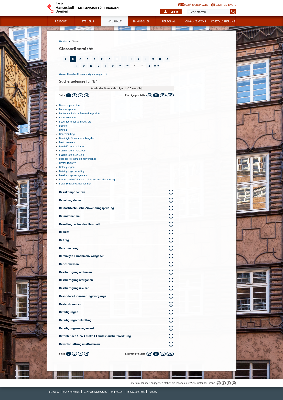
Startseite (54, 391)
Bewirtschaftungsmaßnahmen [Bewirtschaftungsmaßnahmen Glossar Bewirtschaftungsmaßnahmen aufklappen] (79, 344)
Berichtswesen (67, 142)
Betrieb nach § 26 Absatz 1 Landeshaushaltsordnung (87, 179)
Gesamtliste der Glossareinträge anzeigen (81, 74)
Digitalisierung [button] (223, 21)
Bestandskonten (67, 163)
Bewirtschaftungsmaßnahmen (75, 183)
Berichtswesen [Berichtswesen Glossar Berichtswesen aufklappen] (69, 264)
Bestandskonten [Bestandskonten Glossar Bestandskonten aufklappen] (70, 304)
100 (170, 95)
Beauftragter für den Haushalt (75, 121)
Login (174, 12)
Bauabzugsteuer (67, 109)
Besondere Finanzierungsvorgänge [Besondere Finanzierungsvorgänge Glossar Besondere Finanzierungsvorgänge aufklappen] (82, 296)
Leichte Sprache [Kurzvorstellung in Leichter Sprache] (225, 4)
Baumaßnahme (67, 117)
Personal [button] (168, 21)
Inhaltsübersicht (135, 391)
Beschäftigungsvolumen (72, 146)
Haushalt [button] (115, 21)
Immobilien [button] (141, 21)
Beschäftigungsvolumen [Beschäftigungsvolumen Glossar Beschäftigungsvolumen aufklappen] (75, 272)
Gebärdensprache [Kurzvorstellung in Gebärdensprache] (196, 4)
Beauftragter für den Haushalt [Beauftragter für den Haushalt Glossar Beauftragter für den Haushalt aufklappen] (79, 224)
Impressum (117, 391)
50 (162, 95)
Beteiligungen (66, 167)
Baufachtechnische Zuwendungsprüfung (80, 113)
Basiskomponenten (69, 105)
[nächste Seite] (80, 95)
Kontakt (153, 391)
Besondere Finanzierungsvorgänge (77, 158)
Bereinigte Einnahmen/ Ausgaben (77, 138)
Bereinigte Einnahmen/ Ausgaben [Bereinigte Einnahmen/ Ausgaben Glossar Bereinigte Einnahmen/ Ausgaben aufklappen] (82, 256)
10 (149, 95)
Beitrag (63, 130)
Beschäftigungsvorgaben (72, 150)
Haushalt (64, 41)
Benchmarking (67, 134)
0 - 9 (156, 65)
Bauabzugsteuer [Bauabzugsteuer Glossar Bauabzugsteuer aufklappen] (70, 200)
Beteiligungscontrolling (72, 171)
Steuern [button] (88, 21)
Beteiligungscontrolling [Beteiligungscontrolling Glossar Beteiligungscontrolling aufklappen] (75, 320)
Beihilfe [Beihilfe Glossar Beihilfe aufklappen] (64, 232)
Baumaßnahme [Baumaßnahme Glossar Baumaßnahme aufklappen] (69, 216)
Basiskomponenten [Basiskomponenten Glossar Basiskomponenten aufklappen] (72, 192)
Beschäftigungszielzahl (71, 154)
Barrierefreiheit (71, 391)
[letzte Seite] (86, 95)
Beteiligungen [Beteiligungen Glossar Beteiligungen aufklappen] (68, 312)
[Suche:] (211, 11)
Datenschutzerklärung (95, 391)
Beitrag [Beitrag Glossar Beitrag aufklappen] (64, 240)
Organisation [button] (195, 21)
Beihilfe (63, 125)
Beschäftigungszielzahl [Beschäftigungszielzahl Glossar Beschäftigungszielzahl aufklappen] (74, 288)
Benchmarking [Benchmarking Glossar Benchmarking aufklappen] (69, 248)
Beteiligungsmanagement (73, 175)
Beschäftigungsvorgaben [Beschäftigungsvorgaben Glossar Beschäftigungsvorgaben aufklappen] (76, 280)
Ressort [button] (61, 21)
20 (156, 95)
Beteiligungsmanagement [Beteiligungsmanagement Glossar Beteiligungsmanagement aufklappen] (76, 328)
